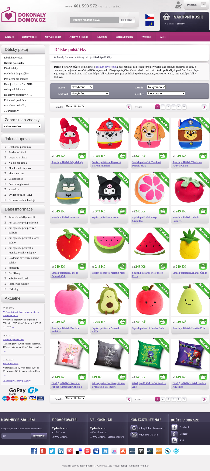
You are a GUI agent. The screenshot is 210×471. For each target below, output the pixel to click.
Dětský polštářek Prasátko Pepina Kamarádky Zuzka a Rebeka (67, 385)
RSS (177, 440)
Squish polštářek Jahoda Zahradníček (65, 274)
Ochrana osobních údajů (19, 200)
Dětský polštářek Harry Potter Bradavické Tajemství (108, 385)
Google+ (180, 434)
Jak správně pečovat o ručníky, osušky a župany (20, 250)
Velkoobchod (13, 178)
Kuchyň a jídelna (80, 36)
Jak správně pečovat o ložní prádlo (21, 240)
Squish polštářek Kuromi (105, 217)
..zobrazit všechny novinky (17, 380)
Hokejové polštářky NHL (18, 94)
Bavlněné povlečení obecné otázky (21, 260)
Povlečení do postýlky (16, 73)
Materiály (11, 267)
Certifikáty (12, 273)
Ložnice (11, 36)
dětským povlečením (106, 66)
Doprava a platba (16, 157)
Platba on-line (14, 173)
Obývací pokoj (55, 36)
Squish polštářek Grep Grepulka (144, 219)
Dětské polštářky (14, 62)
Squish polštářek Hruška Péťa (189, 328)
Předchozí (129, 107)
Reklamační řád (15, 152)
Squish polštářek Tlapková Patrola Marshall (106, 164)
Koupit (82, 156)
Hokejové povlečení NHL (18, 84)
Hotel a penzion (126, 36)
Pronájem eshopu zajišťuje (75, 465)
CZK (149, 16)
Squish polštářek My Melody (67, 162)
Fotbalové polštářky (15, 105)
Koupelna (104, 36)
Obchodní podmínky (17, 146)
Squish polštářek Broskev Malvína (65, 330)
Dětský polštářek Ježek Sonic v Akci (149, 385)
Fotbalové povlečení (15, 100)
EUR (149, 23)
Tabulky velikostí (16, 278)
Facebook (180, 427)
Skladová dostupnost (18, 168)
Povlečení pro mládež (16, 78)
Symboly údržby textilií (19, 217)
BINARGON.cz (97, 465)
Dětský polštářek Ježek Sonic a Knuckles (189, 385)
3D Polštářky (11, 110)
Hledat (127, 20)
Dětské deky (11, 68)
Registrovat (39, 436)
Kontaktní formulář (138, 465)
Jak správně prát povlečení (21, 222)
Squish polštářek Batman (65, 217)
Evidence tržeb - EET (18, 194)
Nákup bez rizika (16, 162)
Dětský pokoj (84, 57)
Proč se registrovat (16, 184)
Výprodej (148, 36)
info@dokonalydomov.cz (147, 428)
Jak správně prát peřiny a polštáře (20, 230)
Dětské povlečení (13, 57)
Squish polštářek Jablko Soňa (148, 328)
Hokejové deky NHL (15, 89)
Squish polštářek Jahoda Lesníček (186, 219)
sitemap (123, 465)
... (13, 326)
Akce (163, 36)
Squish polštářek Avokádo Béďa (106, 330)
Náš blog (11, 289)
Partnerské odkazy (16, 283)
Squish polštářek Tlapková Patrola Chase (187, 164)
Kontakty (11, 189)
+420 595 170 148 (144, 435)
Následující (204, 107)
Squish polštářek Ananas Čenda (190, 272)
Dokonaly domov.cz (64, 57)
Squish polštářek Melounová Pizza (147, 274)
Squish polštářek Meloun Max (108, 272)
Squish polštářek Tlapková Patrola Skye (146, 164)
